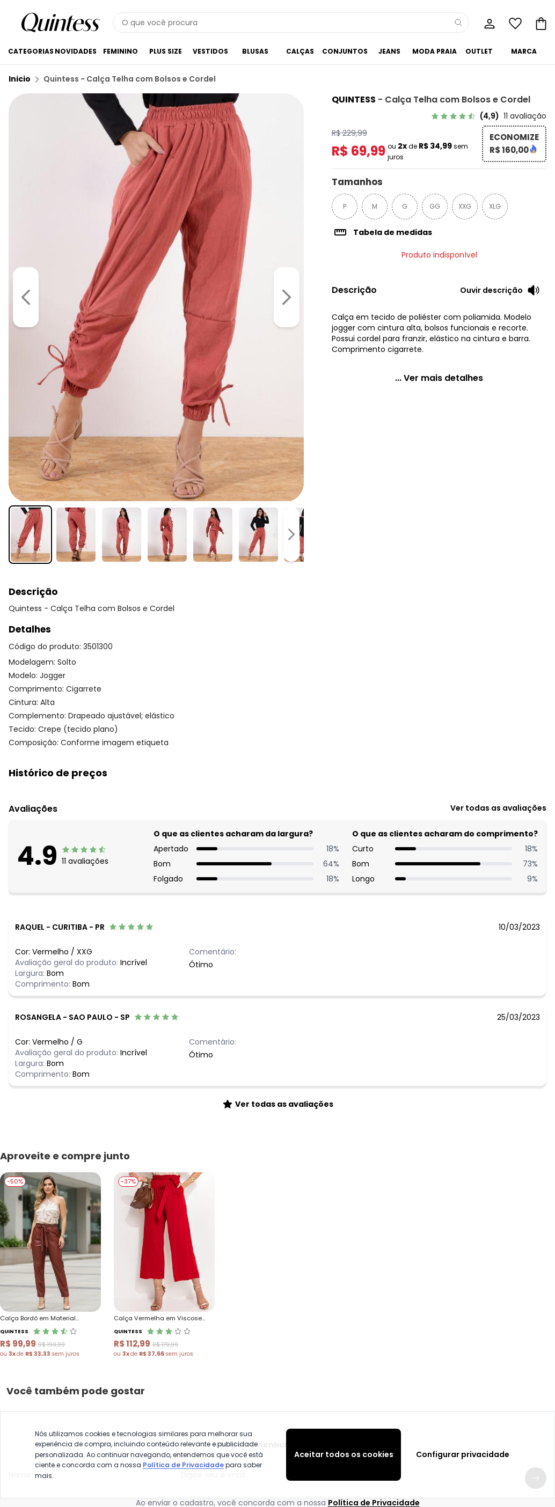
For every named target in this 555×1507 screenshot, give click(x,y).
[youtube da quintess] (277, 1299)
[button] (277, 773)
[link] (488, 116)
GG (434, 206)
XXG (464, 206)
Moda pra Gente (297, 1393)
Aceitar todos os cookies (343, 1454)
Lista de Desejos (505, 1380)
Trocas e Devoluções (178, 1367)
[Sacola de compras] (540, 22)
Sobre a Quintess (298, 1354)
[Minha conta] (488, 22)
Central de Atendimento (183, 1354)
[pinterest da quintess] (305, 1299)
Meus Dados (499, 1354)
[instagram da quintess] (249, 1299)
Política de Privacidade (183, 1464)
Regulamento (31, 1367)
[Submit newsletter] (535, 1196)
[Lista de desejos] (514, 22)
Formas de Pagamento (47, 1380)
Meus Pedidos (501, 1367)
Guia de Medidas (403, 1354)
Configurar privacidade (462, 1454)
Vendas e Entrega (38, 1354)
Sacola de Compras (512, 1393)
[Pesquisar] (458, 22)
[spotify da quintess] (333, 1299)
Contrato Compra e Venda (53, 1405)
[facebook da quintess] (221, 1299)
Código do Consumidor (183, 1380)
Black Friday (395, 1367)
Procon (155, 1393)
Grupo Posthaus (297, 1367)
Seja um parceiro (299, 1380)
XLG (495, 206)
